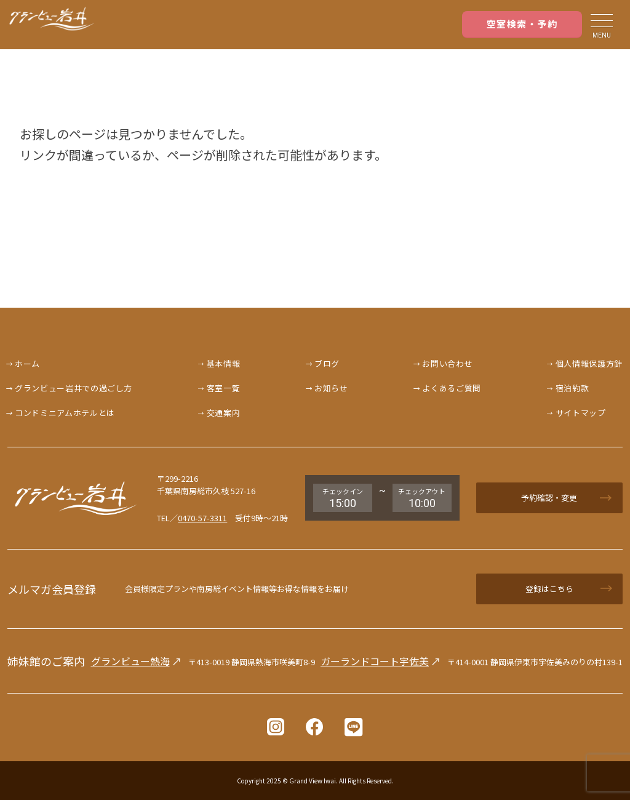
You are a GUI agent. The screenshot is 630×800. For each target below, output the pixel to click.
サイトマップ (581, 412)
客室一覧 (224, 388)
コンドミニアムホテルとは (65, 412)
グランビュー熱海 (130, 661)
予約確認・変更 (549, 497)
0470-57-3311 (202, 518)
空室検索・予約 (522, 23)
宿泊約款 (572, 388)
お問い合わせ (447, 363)
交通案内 (224, 412)
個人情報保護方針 (589, 363)
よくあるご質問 (451, 388)
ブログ (327, 363)
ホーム (27, 363)
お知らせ (331, 388)
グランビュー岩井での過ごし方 (73, 388)
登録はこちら (549, 588)
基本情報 (224, 363)
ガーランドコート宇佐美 (375, 661)
